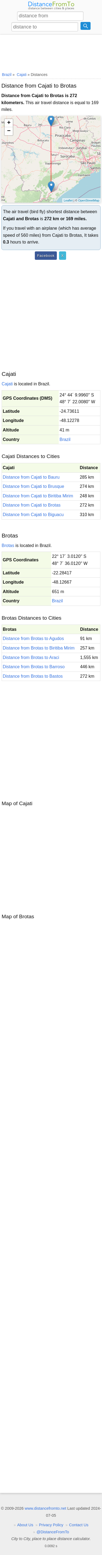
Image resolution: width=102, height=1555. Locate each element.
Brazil (65, 439)
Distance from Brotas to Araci (31, 657)
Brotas (8, 545)
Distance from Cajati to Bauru (31, 477)
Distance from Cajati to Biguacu (33, 514)
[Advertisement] (51, 52)
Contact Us (78, 1525)
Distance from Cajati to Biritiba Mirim (38, 496)
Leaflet (68, 200)
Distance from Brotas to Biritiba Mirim (39, 648)
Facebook (45, 256)
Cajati (7, 384)
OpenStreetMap (88, 200)
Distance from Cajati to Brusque (33, 486)
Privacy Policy (51, 1525)
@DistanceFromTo (52, 1532)
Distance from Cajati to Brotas (32, 505)
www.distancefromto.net (45, 1508)
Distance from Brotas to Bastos (33, 676)
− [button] (9, 131)
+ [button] (9, 123)
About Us (25, 1525)
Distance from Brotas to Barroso (34, 666)
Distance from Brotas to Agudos (33, 638)
